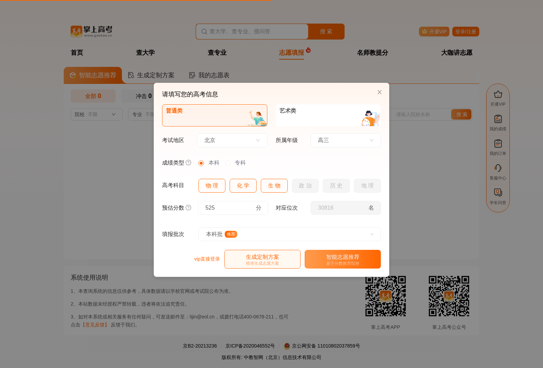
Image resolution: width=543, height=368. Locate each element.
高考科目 (173, 185)
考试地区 (173, 140)
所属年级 (287, 140)
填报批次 (173, 234)
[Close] (379, 92)
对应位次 (287, 208)
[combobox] (232, 140)
